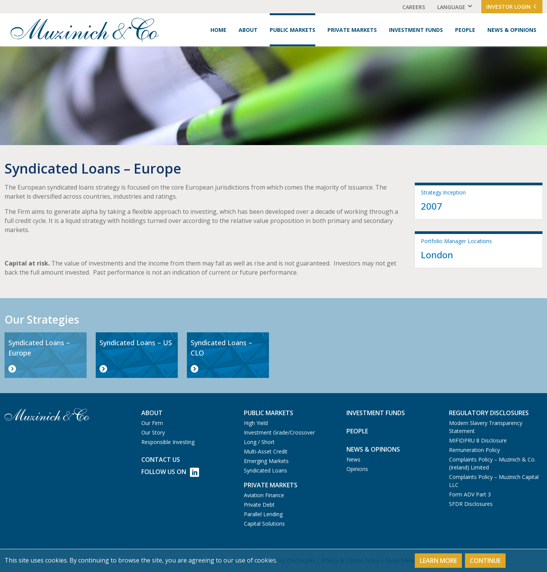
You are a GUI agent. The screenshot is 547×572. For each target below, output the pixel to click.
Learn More (438, 560)
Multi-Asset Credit (266, 451)
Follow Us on (170, 472)
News (353, 459)
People (465, 29)
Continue (485, 560)
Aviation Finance (264, 495)
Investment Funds (416, 29)
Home (218, 29)
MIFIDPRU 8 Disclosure (478, 440)
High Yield (256, 423)
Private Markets (352, 29)
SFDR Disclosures (471, 503)
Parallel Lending (263, 514)
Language (451, 7)
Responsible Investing (167, 442)
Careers (413, 7)
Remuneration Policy (474, 449)
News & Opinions (511, 29)
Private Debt (259, 504)
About (248, 29)
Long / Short (259, 442)
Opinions (357, 468)
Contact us (160, 459)
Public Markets (292, 29)
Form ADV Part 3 (470, 494)
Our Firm (152, 423)
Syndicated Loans (265, 470)
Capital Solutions (264, 523)
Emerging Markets (266, 461)
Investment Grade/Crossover (279, 432)
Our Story (153, 432)
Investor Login (512, 6)
